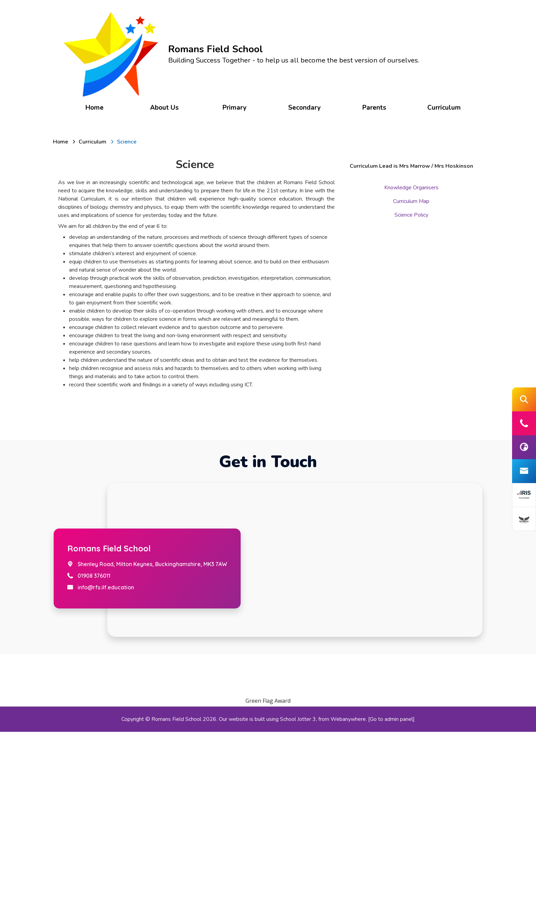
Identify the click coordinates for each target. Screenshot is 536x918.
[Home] (60, 141)
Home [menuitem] (97, 106)
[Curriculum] (92, 141)
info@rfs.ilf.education (106, 773)
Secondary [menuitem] (303, 106)
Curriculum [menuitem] (442, 106)
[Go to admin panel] (391, 905)
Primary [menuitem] (235, 106)
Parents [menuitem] (373, 106)
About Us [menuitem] (165, 106)
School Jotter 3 (298, 905)
